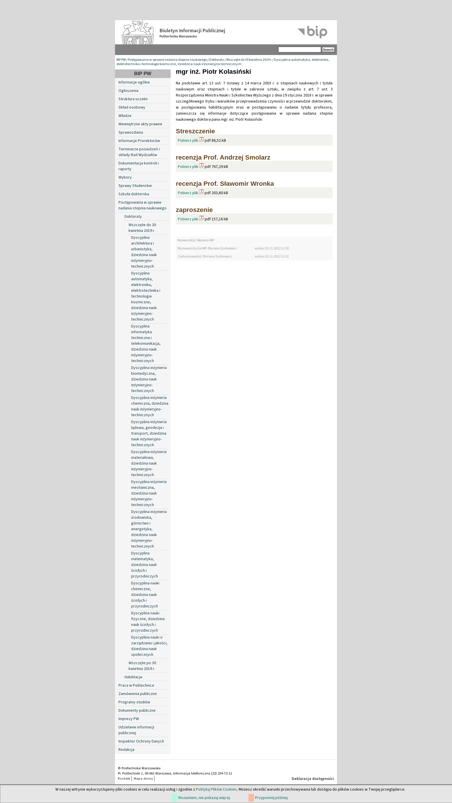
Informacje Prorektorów (139, 141)
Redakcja (126, 750)
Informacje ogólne (134, 82)
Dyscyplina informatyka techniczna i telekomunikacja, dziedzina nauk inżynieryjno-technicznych (146, 343)
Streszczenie (195, 131)
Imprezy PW (128, 719)
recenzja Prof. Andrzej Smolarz (223, 157)
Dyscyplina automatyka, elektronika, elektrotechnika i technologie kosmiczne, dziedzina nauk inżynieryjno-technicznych (222, 62)
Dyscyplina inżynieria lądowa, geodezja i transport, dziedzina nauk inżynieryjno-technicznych (149, 433)
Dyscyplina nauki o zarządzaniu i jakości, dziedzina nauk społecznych (149, 646)
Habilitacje (133, 677)
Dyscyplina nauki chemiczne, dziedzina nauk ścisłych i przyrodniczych (145, 594)
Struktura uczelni (133, 99)
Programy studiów (134, 702)
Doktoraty (216, 59)
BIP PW (121, 59)
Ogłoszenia (128, 91)
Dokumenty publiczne (137, 710)
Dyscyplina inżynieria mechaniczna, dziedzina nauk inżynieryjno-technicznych (149, 493)
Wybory (125, 177)
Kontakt (124, 778)
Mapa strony (143, 778)
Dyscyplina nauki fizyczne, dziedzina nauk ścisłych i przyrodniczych (148, 621)
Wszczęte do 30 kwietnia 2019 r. (249, 59)
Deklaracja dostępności (313, 779)
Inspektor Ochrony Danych (141, 741)
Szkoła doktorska (133, 194)
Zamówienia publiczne (137, 694)
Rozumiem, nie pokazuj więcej (204, 798)
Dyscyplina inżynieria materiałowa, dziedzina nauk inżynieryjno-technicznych (149, 463)
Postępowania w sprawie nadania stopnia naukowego (167, 59)
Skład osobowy (131, 107)
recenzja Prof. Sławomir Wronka (225, 183)
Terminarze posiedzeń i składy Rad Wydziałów (139, 152)
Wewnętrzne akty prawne (140, 124)
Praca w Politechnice (136, 685)
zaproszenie (194, 209)
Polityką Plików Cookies (216, 789)
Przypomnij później (271, 798)
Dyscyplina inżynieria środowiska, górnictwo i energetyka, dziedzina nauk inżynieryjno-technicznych (149, 529)
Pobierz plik (188, 140)
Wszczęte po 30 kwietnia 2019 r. (142, 666)
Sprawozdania (130, 132)
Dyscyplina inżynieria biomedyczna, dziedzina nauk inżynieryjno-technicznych (149, 379)
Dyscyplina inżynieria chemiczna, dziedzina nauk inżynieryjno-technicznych (149, 406)
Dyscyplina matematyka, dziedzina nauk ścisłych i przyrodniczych (144, 564)
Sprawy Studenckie (135, 186)
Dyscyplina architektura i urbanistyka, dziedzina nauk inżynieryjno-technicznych (144, 252)
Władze (124, 116)
